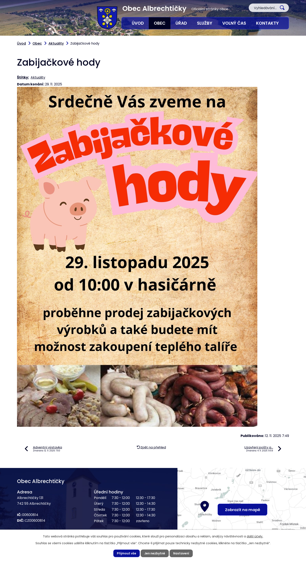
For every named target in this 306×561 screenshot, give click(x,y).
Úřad (181, 23)
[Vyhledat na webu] (269, 7)
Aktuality (56, 43)
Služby (204, 23)
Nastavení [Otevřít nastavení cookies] (181, 553)
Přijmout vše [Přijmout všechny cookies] (126, 553)
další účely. (255, 536)
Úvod (138, 23)
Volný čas (234, 23)
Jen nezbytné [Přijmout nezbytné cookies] (154, 553)
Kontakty (267, 23)
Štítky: (23, 77)
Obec (160, 23)
